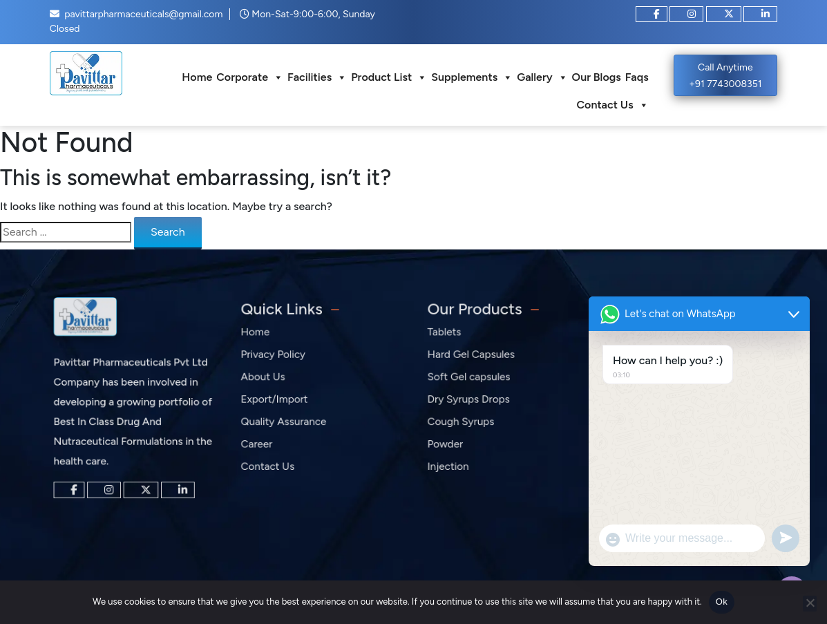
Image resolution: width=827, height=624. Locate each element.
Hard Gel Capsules (474, 360)
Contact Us (613, 105)
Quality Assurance (286, 422)
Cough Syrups (464, 422)
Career (261, 442)
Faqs (637, 77)
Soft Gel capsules (472, 381)
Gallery (542, 77)
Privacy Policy (276, 360)
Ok (722, 601)
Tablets (449, 340)
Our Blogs (596, 77)
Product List (389, 77)
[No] (810, 604)
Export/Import (277, 402)
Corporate (249, 77)
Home (197, 77)
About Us (267, 381)
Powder (450, 442)
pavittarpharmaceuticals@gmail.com (143, 14)
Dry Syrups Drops (472, 402)
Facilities (317, 77)
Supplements (472, 77)
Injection (453, 463)
